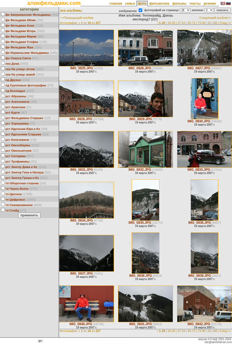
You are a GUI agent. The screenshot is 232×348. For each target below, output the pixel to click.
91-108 (212, 22)
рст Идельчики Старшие (23, 134)
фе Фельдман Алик (19, 25)
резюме (209, 3)
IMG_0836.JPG (199, 223)
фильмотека (159, 3)
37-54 (181, 22)
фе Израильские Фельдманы (27, 52)
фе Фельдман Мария (20, 36)
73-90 (201, 22)
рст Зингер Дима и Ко (21, 167)
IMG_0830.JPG (198, 121)
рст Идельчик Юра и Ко (22, 128)
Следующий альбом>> (215, 17)
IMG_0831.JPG (81, 170)
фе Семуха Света (18, 58)
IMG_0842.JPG (198, 324)
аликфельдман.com (54, 3)
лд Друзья (13, 80)
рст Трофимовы (17, 161)
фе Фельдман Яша (19, 47)
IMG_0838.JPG (140, 276)
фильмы (179, 3)
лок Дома (12, 63)
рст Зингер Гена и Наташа (24, 172)
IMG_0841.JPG (140, 324)
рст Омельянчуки (18, 150)
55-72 (191, 22)
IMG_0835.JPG (139, 223)
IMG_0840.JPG (80, 324)
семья (130, 3)
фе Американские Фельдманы (28, 14)
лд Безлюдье (15, 90)
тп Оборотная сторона (22, 183)
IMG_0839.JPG (199, 276)
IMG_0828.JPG (80, 119)
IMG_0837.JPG (81, 273)
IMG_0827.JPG (198, 68)
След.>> (225, 22)
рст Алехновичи (17, 101)
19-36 (171, 22)
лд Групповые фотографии (25, 85)
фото (142, 3)
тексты (194, 3)
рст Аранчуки (15, 107)
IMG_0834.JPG (81, 220)
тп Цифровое (15, 199)
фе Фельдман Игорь (20, 31)
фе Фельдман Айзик (20, 20)
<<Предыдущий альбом (76, 17)
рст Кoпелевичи (17, 139)
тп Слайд (12, 210)
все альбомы (71, 11)
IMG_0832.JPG (139, 170)
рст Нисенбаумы (17, 145)
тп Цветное (13, 194)
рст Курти (12, 112)
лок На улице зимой (20, 74)
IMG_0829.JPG (140, 119)
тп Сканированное (19, 205)
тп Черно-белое (17, 188)
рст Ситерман (15, 156)
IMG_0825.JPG (81, 68)
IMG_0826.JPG (139, 68)
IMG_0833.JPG (198, 170)
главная (115, 3)
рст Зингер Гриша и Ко (22, 177)
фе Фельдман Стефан (21, 42)
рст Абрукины (15, 96)
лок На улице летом (20, 69)
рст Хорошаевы (17, 123)
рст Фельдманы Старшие (24, 118)
